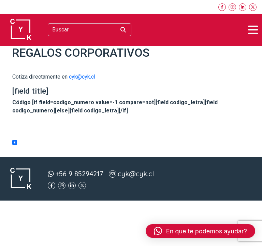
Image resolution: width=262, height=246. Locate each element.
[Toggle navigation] (253, 30)
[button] (200, 231)
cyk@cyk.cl (82, 76)
